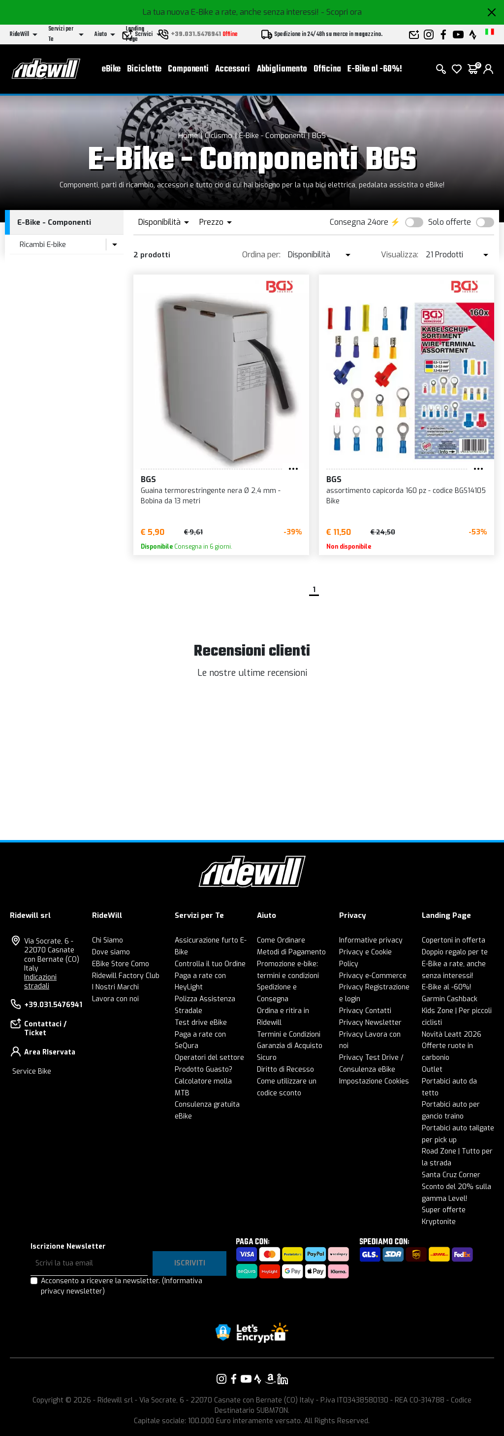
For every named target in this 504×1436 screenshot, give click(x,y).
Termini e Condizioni (288, 1034)
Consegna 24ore (359, 222)
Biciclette (144, 69)
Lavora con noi (115, 999)
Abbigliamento (282, 69)
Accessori (232, 69)
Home (188, 135)
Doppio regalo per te (455, 952)
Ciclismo (218, 135)
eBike (111, 69)
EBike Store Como (120, 964)
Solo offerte (449, 222)
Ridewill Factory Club (125, 976)
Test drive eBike (201, 1022)
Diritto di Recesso (285, 1069)
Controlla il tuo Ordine (210, 964)
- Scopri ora (341, 12)
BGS (319, 135)
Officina (327, 69)
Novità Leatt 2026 (451, 1034)
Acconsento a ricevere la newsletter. (121, 1286)
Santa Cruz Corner (451, 1175)
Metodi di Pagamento (291, 952)
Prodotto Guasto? (203, 1069)
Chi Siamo (107, 940)
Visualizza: (399, 254)
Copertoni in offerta (453, 940)
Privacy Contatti (365, 1011)
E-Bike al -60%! (374, 69)
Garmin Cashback (449, 999)
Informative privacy (371, 940)
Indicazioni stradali (40, 982)
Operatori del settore (209, 1057)
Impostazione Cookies (374, 1081)
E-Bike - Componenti (272, 135)
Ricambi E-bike (43, 244)
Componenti (188, 69)
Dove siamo (111, 952)
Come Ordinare (281, 940)
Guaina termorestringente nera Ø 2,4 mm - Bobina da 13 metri (211, 496)
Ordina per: (261, 254)
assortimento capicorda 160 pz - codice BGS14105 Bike (406, 496)
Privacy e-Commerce (373, 976)
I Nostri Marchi (115, 987)
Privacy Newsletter (370, 1022)
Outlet (432, 1069)
